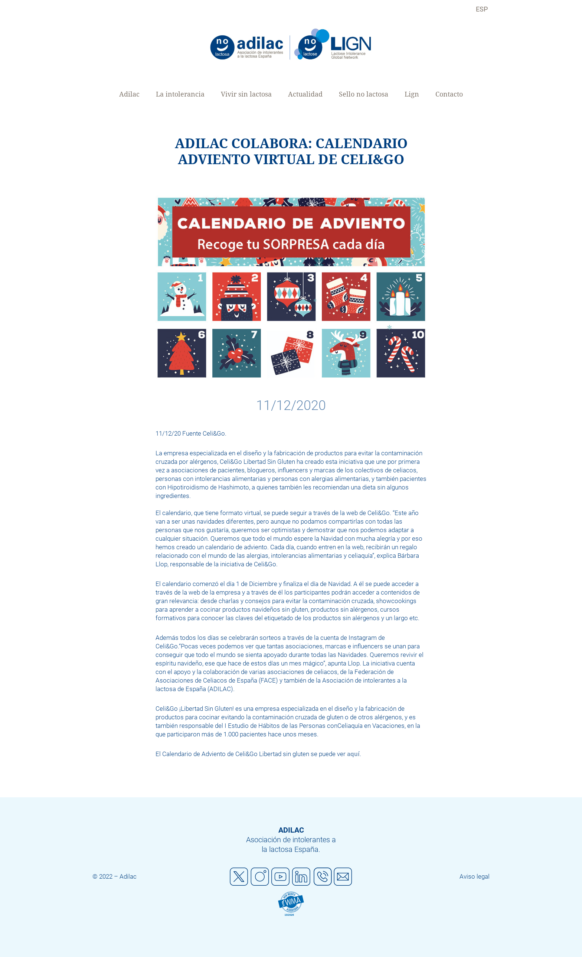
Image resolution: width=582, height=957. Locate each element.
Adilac (129, 94)
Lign (412, 94)
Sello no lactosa (363, 94)
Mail (343, 877)
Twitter (239, 877)
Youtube (280, 877)
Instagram (259, 877)
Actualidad (305, 94)
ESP (482, 9)
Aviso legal (475, 876)
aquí (353, 754)
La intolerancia (180, 94)
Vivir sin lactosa (246, 94)
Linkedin (301, 877)
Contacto (449, 94)
